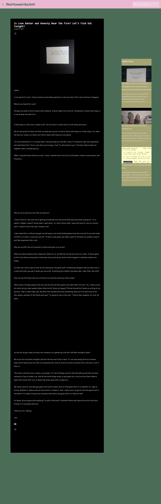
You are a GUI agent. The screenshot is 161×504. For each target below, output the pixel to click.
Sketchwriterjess (20, 4)
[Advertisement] (57, 186)
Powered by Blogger (80, 492)
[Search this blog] (148, 4)
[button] (15, 33)
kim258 (86, 496)
